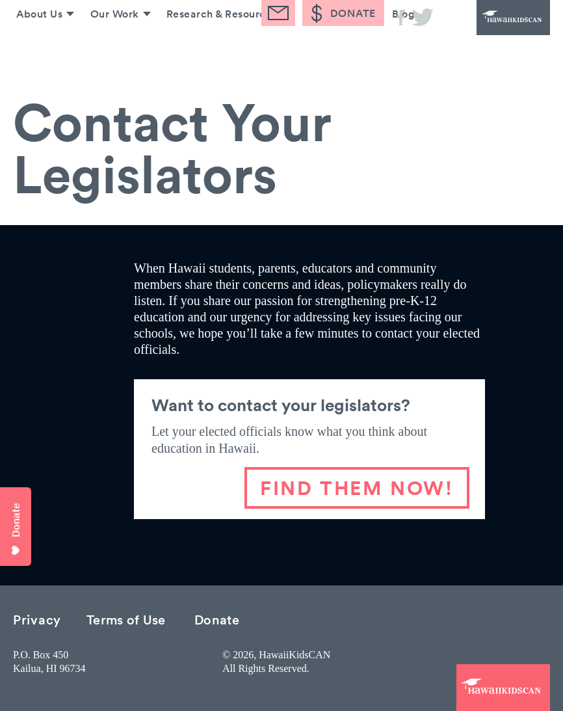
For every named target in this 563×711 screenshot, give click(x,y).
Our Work (109, 51)
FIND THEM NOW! (357, 487)
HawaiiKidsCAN (498, 26)
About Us (33, 51)
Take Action (332, 51)
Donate (217, 619)
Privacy (37, 619)
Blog (402, 51)
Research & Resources (218, 51)
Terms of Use (126, 619)
